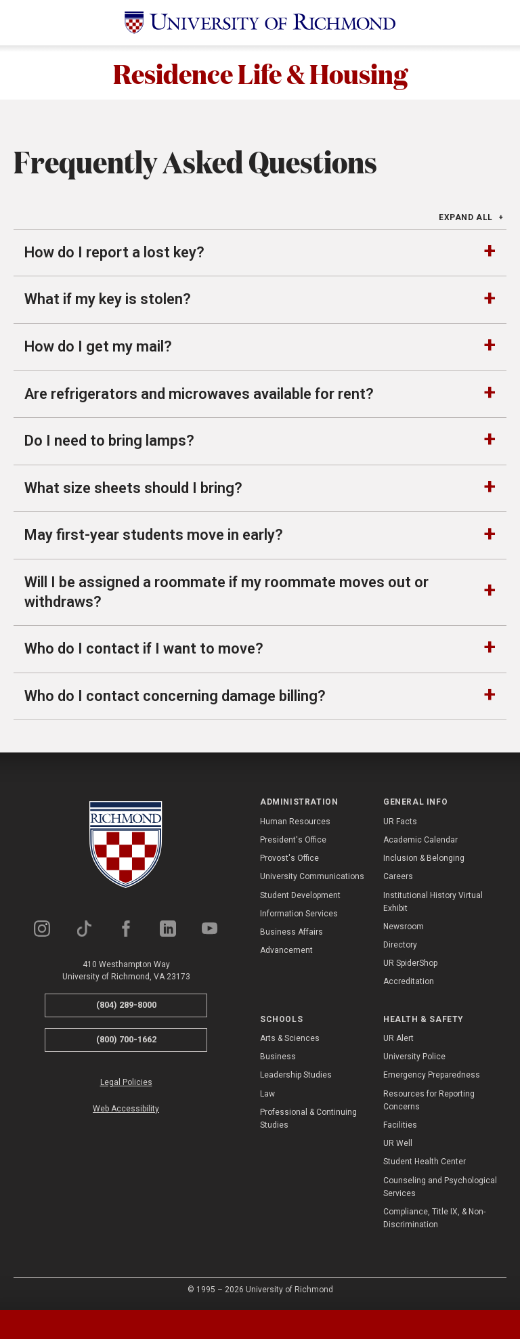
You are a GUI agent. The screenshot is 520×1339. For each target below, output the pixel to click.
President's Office (293, 840)
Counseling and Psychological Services (440, 1187)
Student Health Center (424, 1161)
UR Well (397, 1143)
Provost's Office (289, 858)
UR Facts (400, 821)
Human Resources (295, 821)
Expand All (466, 217)
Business (278, 1056)
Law (267, 1094)
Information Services (299, 913)
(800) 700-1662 (126, 1039)
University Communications (312, 876)
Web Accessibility (126, 1108)
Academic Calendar (420, 840)
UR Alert (398, 1038)
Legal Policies (126, 1082)
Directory (400, 945)
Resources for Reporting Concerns (429, 1100)
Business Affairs (291, 932)
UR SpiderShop (410, 963)
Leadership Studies (296, 1075)
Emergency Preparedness (431, 1075)
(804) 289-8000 (126, 1005)
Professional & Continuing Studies (308, 1118)
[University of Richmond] (260, 23)
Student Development (300, 895)
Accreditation (408, 981)
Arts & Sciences (290, 1038)
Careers (398, 876)
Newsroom (403, 926)
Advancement (286, 950)
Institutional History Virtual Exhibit (433, 902)
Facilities (400, 1125)
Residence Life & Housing (260, 72)
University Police (414, 1056)
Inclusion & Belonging (423, 858)
